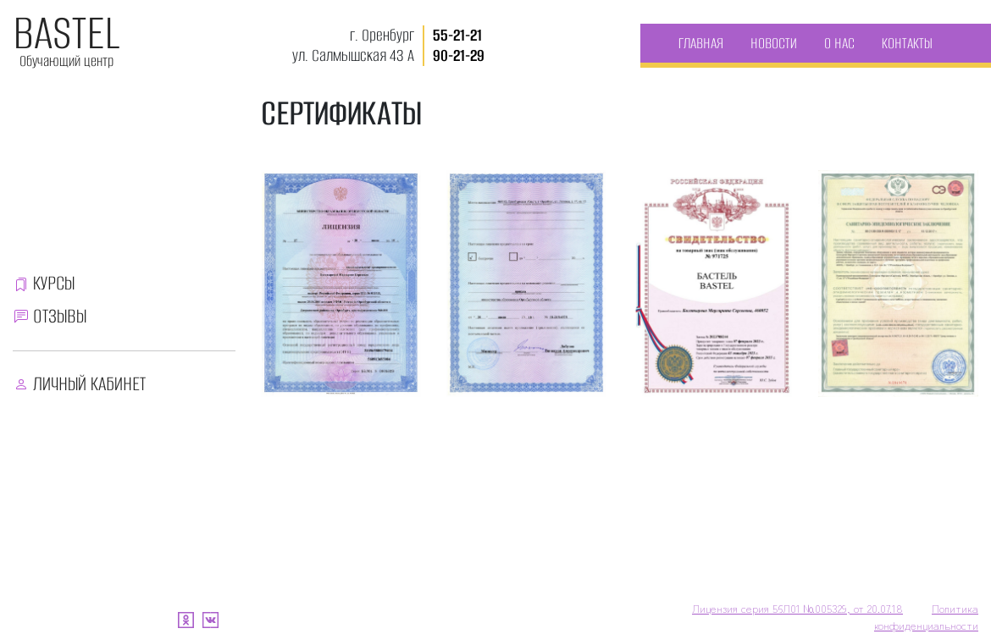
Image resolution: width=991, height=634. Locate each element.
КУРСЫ (54, 283)
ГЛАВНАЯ (700, 43)
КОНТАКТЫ (907, 43)
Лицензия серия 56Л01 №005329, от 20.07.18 (797, 608)
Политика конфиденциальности (926, 616)
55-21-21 (457, 35)
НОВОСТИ (773, 43)
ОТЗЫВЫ (59, 316)
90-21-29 (458, 55)
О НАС (839, 43)
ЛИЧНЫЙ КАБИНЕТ (89, 384)
